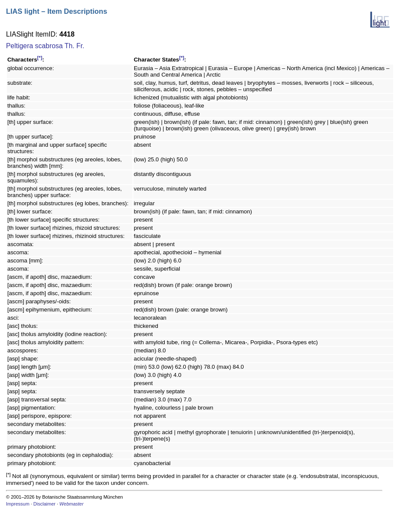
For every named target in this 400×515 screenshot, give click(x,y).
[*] (39, 57)
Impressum (17, 503)
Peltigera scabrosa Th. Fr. (45, 45)
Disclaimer (44, 503)
